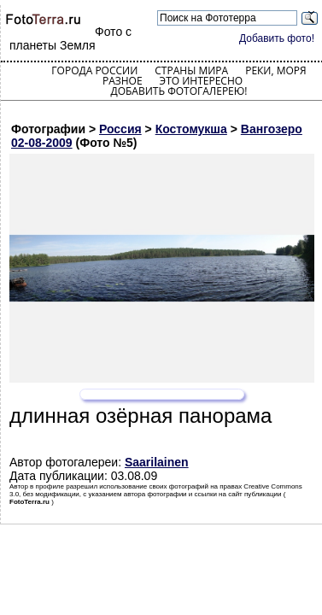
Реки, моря (275, 70)
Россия (120, 129)
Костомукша (191, 129)
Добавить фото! (276, 38)
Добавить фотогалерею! (178, 91)
